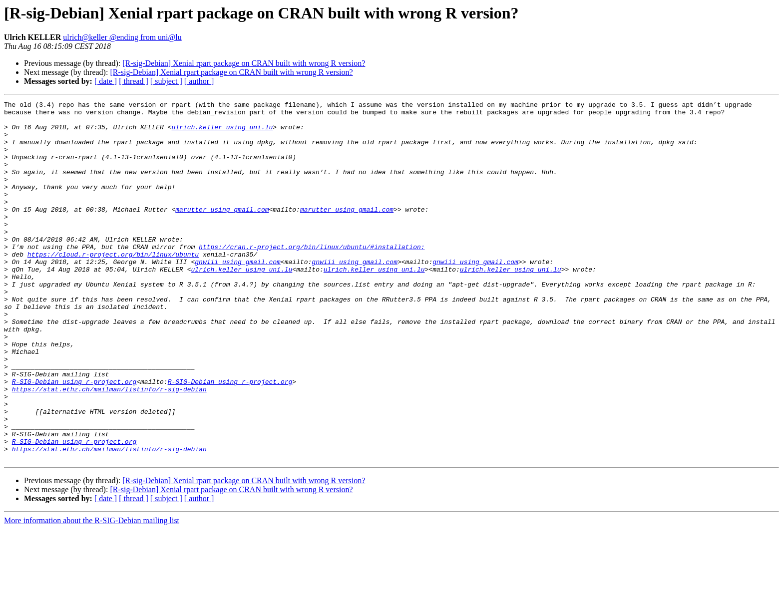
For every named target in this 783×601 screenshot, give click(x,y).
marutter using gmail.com (222, 231)
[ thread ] (133, 81)
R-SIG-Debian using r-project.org (74, 438)
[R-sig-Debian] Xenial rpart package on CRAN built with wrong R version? (243, 63)
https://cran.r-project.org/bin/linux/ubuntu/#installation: (311, 276)
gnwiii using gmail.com (238, 294)
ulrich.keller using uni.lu (222, 132)
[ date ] (105, 81)
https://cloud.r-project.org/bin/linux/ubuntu (113, 285)
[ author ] (199, 81)
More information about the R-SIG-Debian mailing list (91, 592)
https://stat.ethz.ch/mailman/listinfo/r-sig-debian (109, 447)
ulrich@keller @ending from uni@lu (122, 37)
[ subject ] (166, 81)
